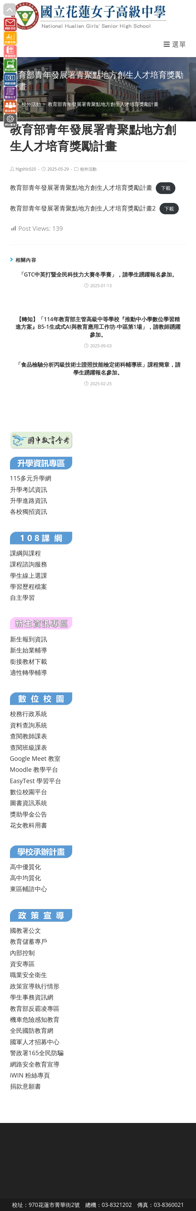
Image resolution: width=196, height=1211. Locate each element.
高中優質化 (25, 867)
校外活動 (88, 169)
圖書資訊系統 (28, 803)
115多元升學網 (31, 478)
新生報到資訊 (28, 639)
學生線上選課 (28, 575)
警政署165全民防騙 (37, 1053)
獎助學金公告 (28, 814)
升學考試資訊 (28, 489)
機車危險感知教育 (34, 1019)
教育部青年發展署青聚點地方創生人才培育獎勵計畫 (81, 187)
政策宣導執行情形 (34, 986)
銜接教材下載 (28, 661)
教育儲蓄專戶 (28, 941)
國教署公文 (25, 930)
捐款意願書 (25, 1086)
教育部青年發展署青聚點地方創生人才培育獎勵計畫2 (83, 208)
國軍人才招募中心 (34, 1042)
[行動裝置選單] (175, 44)
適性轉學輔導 (28, 672)
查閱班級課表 (28, 747)
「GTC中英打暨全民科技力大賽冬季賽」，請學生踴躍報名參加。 (98, 274)
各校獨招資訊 (28, 511)
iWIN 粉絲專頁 (30, 1075)
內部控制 (22, 953)
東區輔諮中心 (28, 889)
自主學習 (22, 597)
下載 (166, 188)
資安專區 (22, 964)
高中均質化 (25, 878)
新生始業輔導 (28, 650)
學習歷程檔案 (28, 586)
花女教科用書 (28, 825)
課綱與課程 (25, 553)
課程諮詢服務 (28, 564)
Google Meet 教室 (35, 758)
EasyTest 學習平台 (35, 781)
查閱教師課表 (28, 736)
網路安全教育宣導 (34, 1064)
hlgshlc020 (26, 169)
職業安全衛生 (28, 975)
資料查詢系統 (28, 725)
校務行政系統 (28, 714)
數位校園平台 (28, 792)
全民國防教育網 (31, 1030)
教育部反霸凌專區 (34, 1008)
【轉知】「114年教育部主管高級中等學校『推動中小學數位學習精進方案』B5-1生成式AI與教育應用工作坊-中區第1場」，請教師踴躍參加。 (98, 326)
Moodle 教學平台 (34, 769)
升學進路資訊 (28, 500)
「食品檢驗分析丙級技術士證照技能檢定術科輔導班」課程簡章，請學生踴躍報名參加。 (98, 368)
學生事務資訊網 (31, 997)
